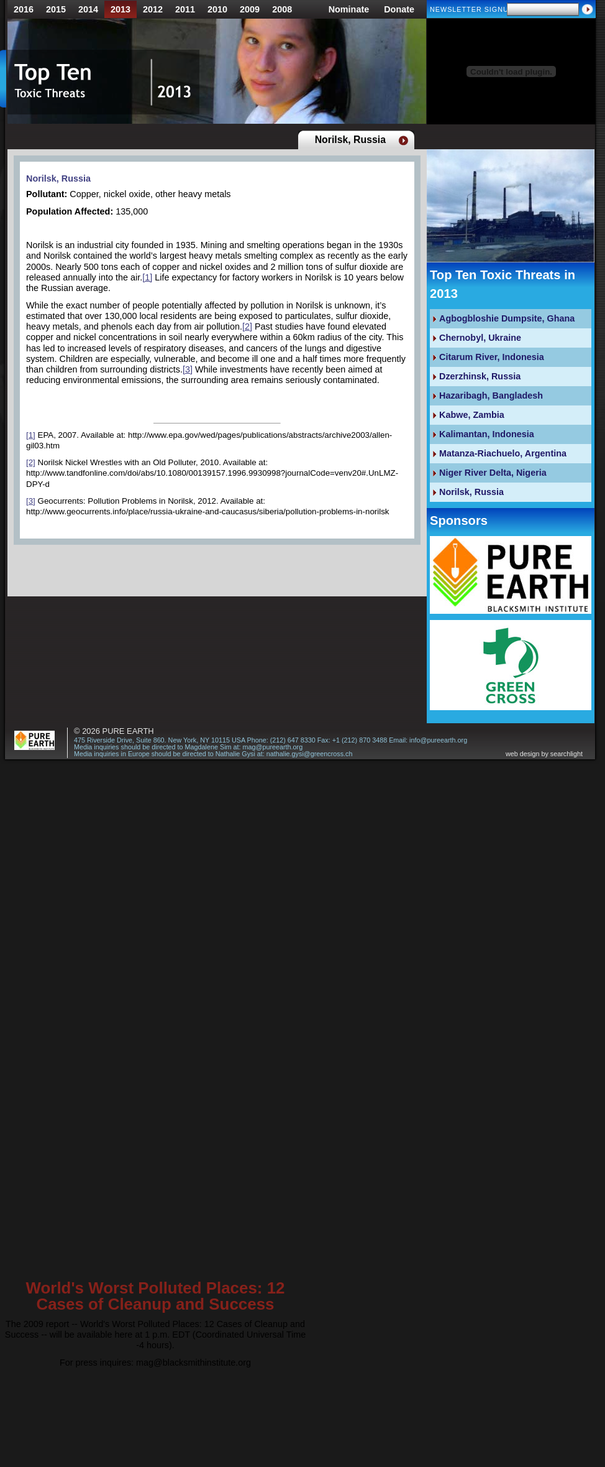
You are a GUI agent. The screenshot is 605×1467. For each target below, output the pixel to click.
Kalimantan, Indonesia (486, 434)
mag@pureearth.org (272, 747)
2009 (250, 9)
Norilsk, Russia (58, 178)
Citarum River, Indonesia (491, 357)
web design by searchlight (544, 754)
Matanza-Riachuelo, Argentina (502, 453)
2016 (24, 9)
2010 (217, 9)
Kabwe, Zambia (471, 415)
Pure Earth (128, 731)
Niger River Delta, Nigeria (493, 473)
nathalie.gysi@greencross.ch (309, 753)
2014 (88, 9)
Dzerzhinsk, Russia (480, 376)
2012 (153, 9)
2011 (185, 9)
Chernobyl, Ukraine (480, 338)
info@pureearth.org (438, 740)
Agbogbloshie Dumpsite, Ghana (507, 318)
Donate (399, 9)
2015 (56, 9)
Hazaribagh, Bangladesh (491, 395)
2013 (120, 9)
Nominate (349, 9)
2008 (282, 9)
